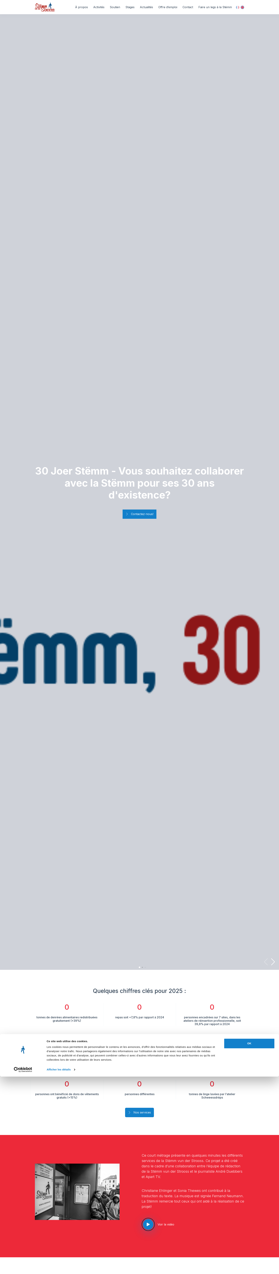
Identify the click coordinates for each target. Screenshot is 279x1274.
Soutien (115, 7)
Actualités (146, 7)
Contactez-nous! (139, 514)
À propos (81, 7)
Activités (98, 7)
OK (249, 1240)
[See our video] (148, 1224)
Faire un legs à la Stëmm (215, 7)
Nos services (139, 1113)
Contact (188, 7)
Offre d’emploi (167, 7)
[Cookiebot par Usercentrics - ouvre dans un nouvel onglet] (23, 1267)
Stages (130, 7)
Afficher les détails (59, 1266)
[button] (273, 961)
